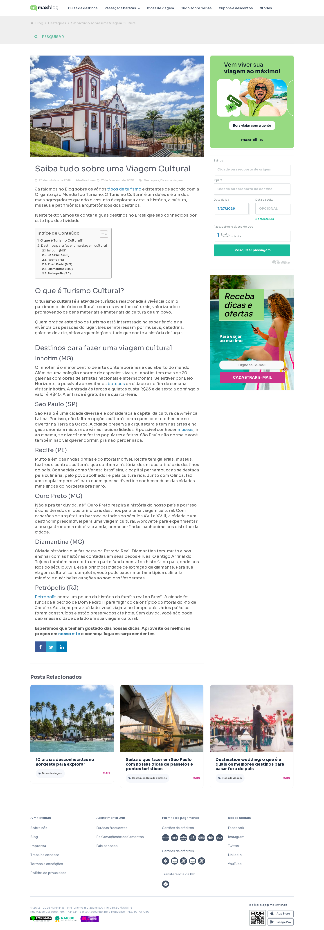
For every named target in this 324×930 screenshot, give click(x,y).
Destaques (57, 23)
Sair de (218, 160)
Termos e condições (46, 864)
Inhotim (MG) (56, 250)
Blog (39, 23)
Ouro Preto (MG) (60, 264)
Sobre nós (38, 828)
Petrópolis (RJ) (59, 273)
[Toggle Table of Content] (101, 234)
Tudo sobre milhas (196, 8)
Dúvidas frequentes (111, 828)
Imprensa (38, 846)
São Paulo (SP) (58, 255)
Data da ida (221, 199)
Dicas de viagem (160, 8)
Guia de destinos (156, 778)
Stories (266, 8)
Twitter (233, 846)
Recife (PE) (56, 260)
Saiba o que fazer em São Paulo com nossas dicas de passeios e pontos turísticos (159, 764)
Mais (106, 773)
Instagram (236, 837)
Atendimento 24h (110, 818)
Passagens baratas (120, 8)
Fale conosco (107, 846)
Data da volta (264, 199)
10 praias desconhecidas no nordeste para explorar (65, 762)
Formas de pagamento (180, 818)
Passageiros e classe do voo (233, 226)
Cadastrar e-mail (252, 377)
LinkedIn (235, 855)
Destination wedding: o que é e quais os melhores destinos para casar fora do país (250, 764)
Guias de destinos (82, 8)
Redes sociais (239, 818)
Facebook (236, 828)
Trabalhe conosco (44, 855)
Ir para (218, 180)
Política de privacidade (48, 873)
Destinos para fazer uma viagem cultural (74, 246)
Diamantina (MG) (60, 269)
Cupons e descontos (236, 8)
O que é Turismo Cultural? (61, 240)
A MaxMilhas (40, 818)
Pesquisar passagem (253, 250)
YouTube (235, 864)
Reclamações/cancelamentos (120, 837)
